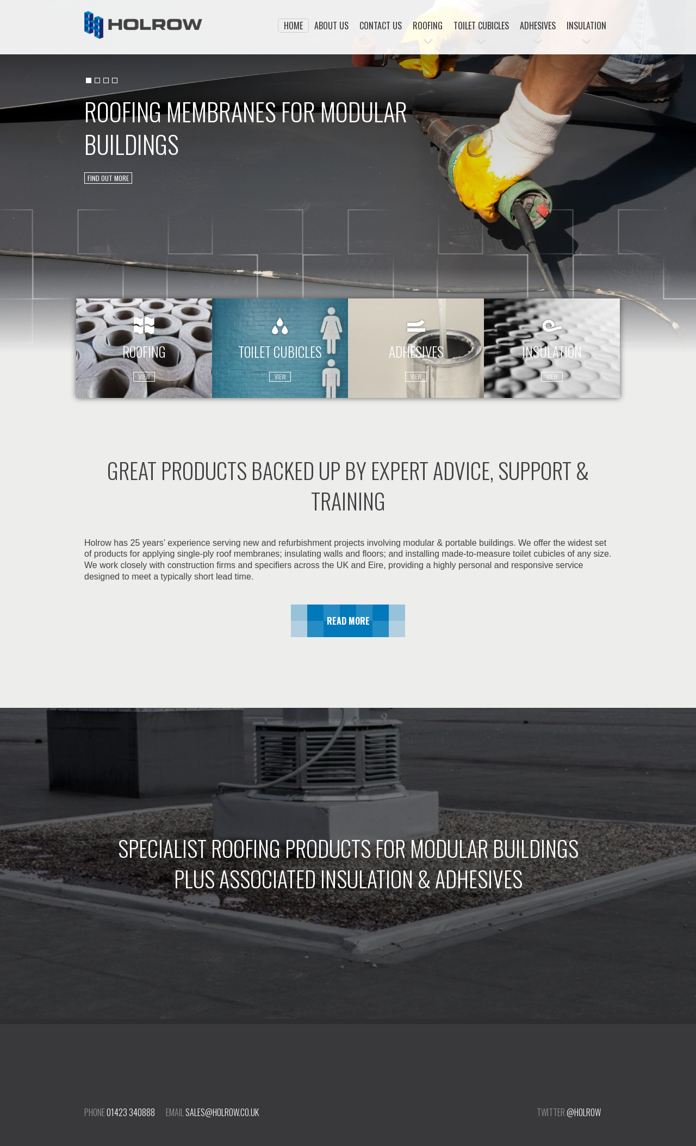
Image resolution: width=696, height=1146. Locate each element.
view (144, 376)
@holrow (584, 1112)
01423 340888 (131, 1112)
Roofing (428, 25)
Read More (348, 620)
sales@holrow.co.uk (222, 1112)
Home (293, 25)
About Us (331, 25)
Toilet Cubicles (481, 25)
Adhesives (538, 25)
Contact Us (380, 25)
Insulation (586, 25)
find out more (108, 178)
